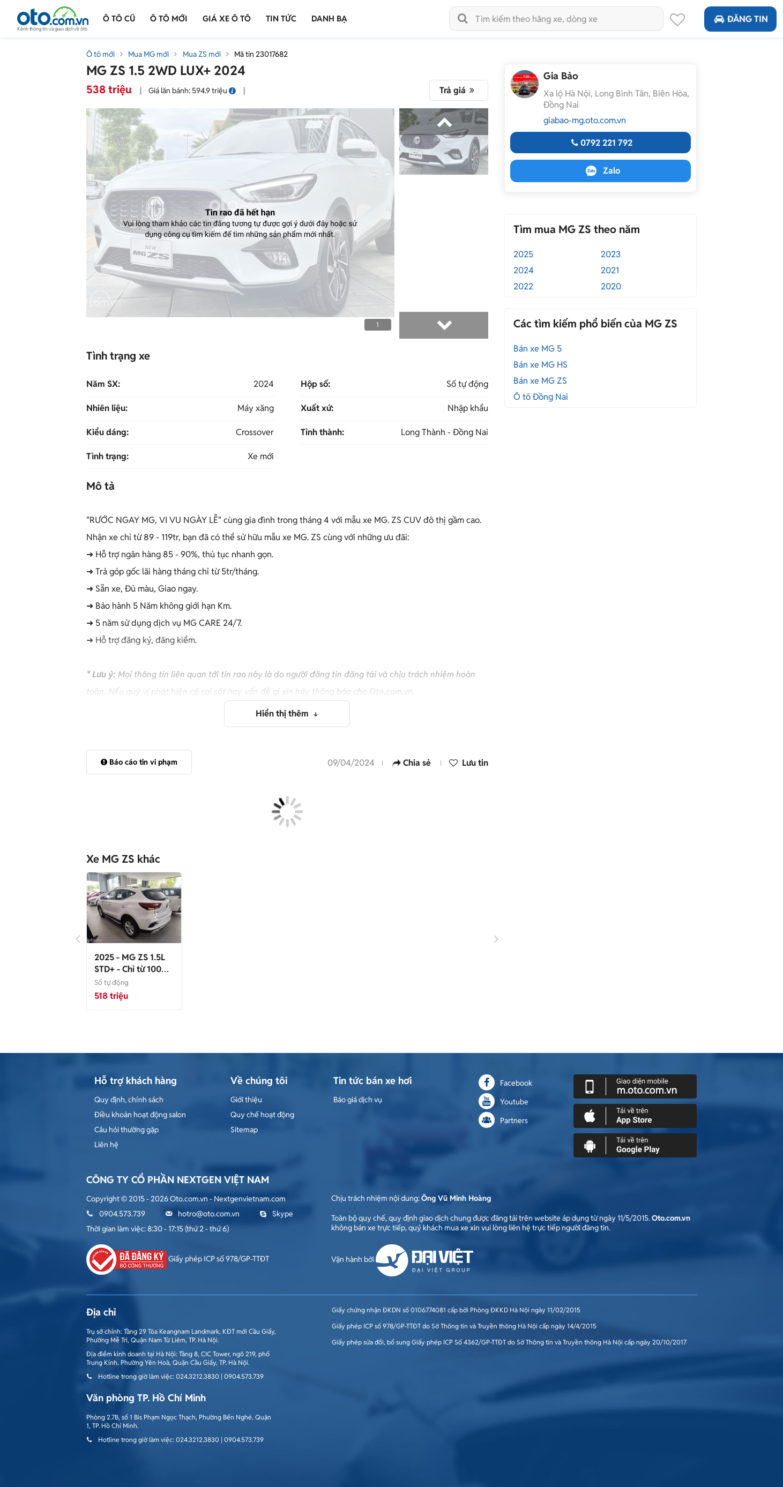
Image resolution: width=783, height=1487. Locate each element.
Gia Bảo (560, 76)
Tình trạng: (107, 456)
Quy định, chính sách (128, 1099)
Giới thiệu (246, 1099)
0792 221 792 (600, 142)
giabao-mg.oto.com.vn (584, 120)
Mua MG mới (148, 54)
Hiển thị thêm (283, 713)
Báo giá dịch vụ (357, 1099)
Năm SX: (103, 384)
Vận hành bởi (402, 1259)
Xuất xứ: (317, 408)
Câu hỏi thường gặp (126, 1129)
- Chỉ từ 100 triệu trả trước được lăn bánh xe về (131, 975)
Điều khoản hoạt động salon (140, 1114)
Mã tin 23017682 (261, 54)
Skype (276, 1214)
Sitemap (244, 1129)
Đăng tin (740, 19)
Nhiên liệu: (107, 408)
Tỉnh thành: (322, 432)
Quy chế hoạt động (262, 1114)
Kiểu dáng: (107, 432)
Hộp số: (315, 384)
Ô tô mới (100, 54)
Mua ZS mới (202, 54)
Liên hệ (106, 1144)
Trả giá (458, 90)
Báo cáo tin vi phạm (139, 762)
